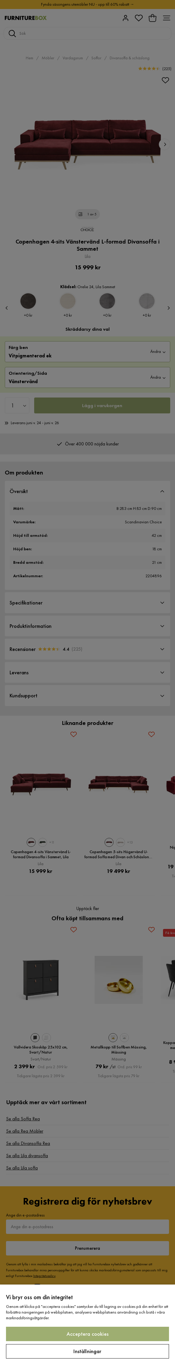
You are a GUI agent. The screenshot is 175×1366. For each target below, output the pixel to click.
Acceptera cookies (87, 1333)
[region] (87, 1325)
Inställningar (87, 1351)
